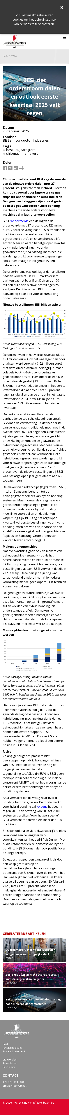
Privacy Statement (14, 1051)
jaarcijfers (27, 150)
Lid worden (10, 1059)
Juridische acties (12, 1047)
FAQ (5, 1044)
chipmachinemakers (22, 153)
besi (9, 150)
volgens (41, 807)
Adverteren (10, 1063)
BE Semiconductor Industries (26, 140)
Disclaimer (9, 1067)
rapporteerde (19, 221)
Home (5, 56)
